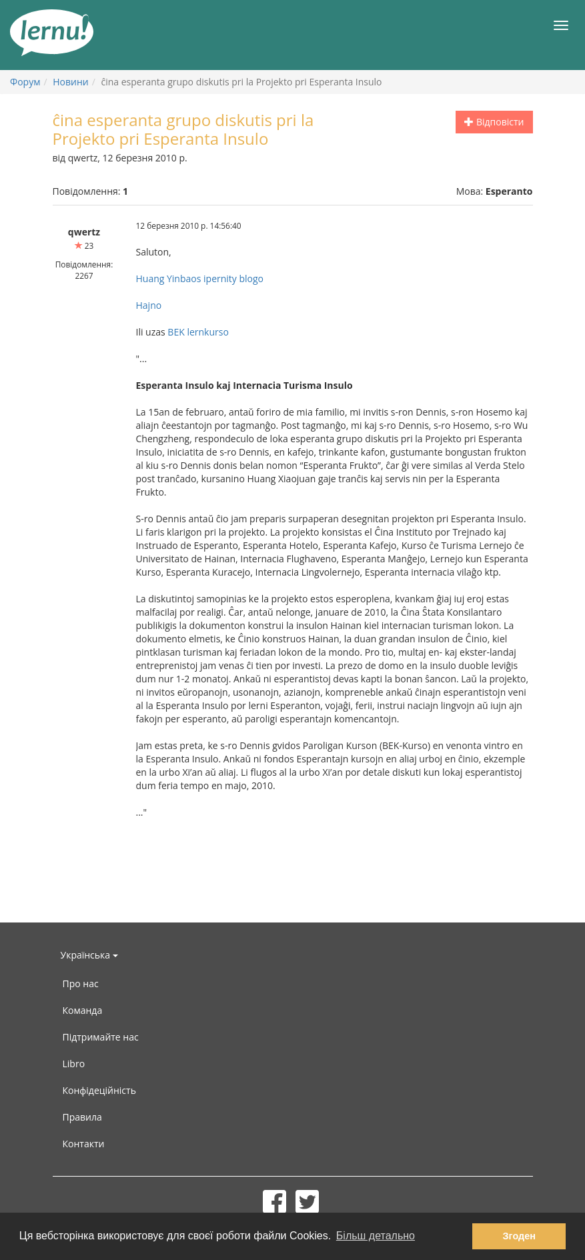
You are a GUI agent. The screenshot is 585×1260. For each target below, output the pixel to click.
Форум (25, 81)
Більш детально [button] (375, 1235)
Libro (74, 1063)
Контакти (84, 1143)
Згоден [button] (519, 1236)
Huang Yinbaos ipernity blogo (200, 278)
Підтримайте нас (101, 1037)
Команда (83, 1010)
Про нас (81, 983)
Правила (82, 1117)
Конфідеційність (99, 1090)
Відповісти (494, 121)
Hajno (149, 305)
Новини (70, 81)
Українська (89, 955)
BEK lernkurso (198, 332)
